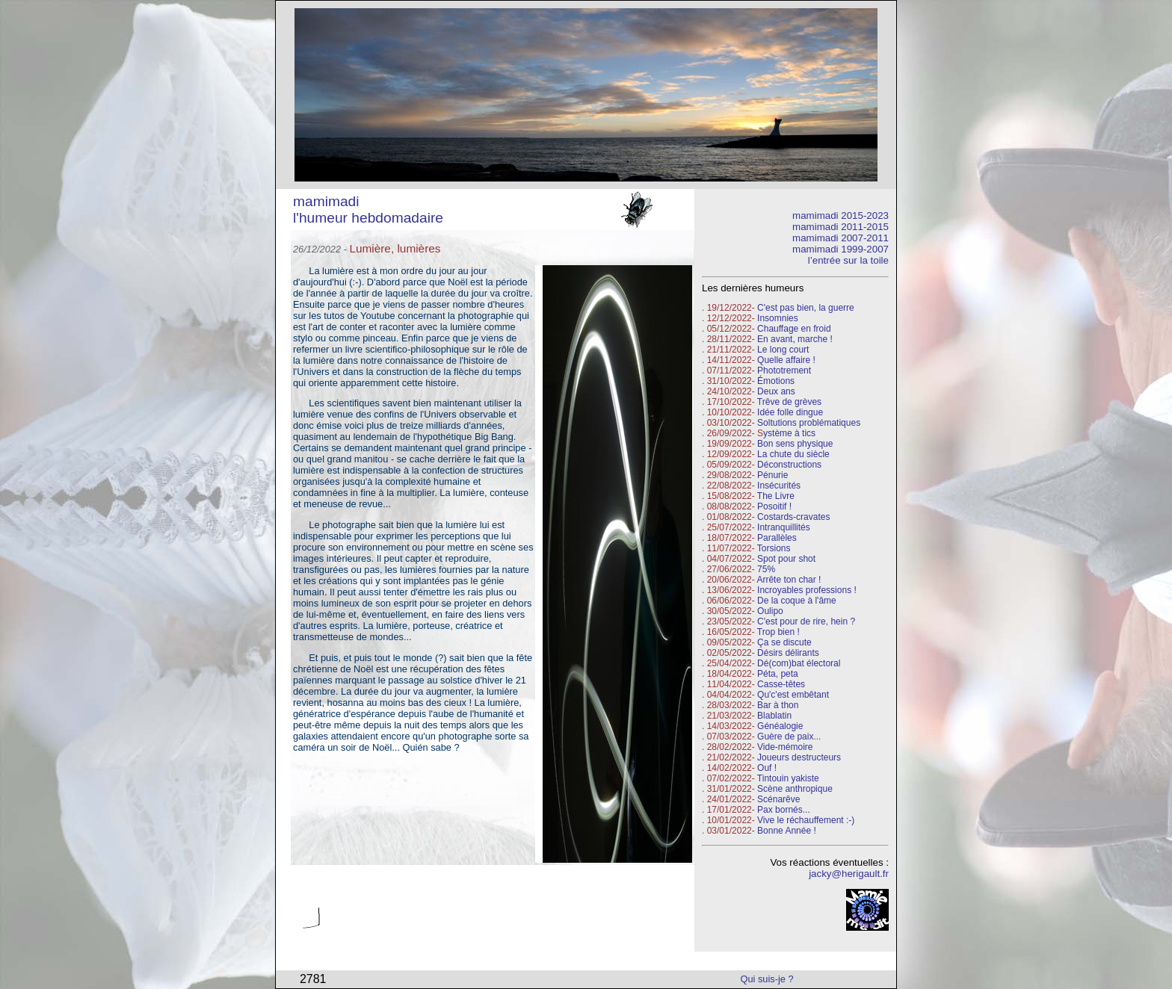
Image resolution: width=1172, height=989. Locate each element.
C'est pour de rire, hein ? (806, 621)
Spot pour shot (786, 559)
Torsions (774, 548)
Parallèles (777, 538)
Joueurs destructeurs (799, 757)
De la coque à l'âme (796, 600)
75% (766, 569)
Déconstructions (789, 464)
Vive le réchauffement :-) (805, 820)
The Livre (776, 496)
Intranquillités (783, 527)
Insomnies (777, 318)
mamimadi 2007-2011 (840, 238)
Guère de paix (785, 736)
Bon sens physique (795, 443)
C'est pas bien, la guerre (805, 308)
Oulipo (770, 611)
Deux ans (776, 391)
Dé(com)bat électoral (798, 663)
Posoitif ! (774, 506)
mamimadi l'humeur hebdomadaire (368, 209)
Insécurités (779, 485)
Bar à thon (777, 705)
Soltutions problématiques (808, 423)
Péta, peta (777, 674)
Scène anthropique (795, 789)
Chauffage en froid (794, 328)
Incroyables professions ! (807, 590)
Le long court (783, 349)
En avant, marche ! (795, 339)
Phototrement (784, 370)
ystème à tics (789, 433)
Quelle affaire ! (786, 360)
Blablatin (774, 715)
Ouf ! (767, 768)
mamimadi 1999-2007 (840, 249)
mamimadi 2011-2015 (840, 226)
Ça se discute (784, 642)
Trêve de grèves (789, 402)
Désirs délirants (788, 653)
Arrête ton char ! (788, 579)
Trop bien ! (778, 632)
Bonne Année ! (786, 830)
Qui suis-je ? (767, 979)
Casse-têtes (781, 684)
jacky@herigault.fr (849, 873)
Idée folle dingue (790, 412)
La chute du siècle (793, 454)
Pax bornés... (783, 809)
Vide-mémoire (784, 747)
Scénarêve (778, 799)
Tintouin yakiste (788, 778)
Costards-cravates (793, 517)
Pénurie (772, 475)
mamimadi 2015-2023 (840, 215)
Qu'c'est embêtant (793, 694)
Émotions (776, 381)
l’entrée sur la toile (848, 260)
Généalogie (780, 726)
